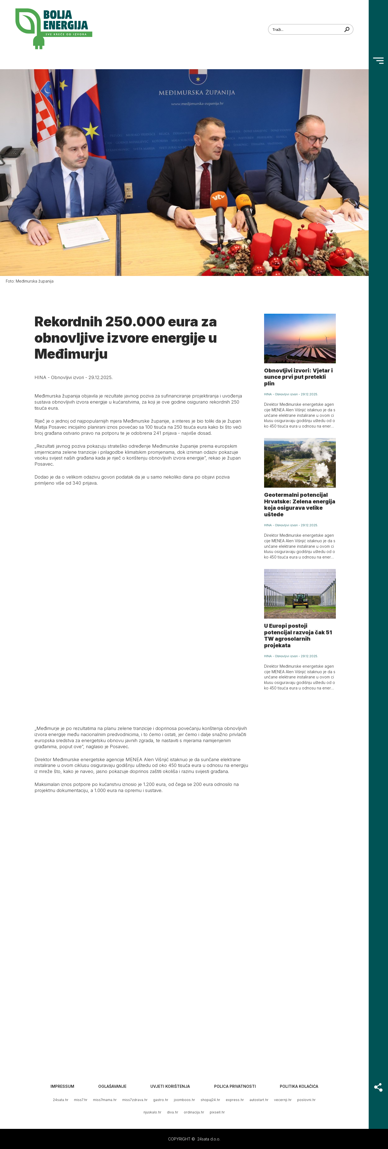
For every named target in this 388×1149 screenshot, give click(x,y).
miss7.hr (80, 1100)
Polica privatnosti (235, 1086)
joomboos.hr (184, 1100)
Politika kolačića (299, 1086)
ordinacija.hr (194, 1112)
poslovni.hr (306, 1100)
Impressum (62, 1086)
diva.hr (172, 1112)
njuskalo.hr (152, 1112)
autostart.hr (259, 1100)
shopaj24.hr (210, 1100)
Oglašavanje (112, 1086)
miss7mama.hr (105, 1100)
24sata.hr (60, 1100)
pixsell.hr (217, 1112)
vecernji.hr (283, 1100)
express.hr (235, 1100)
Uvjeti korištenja (170, 1086)
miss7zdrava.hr (135, 1100)
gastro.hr (160, 1100)
